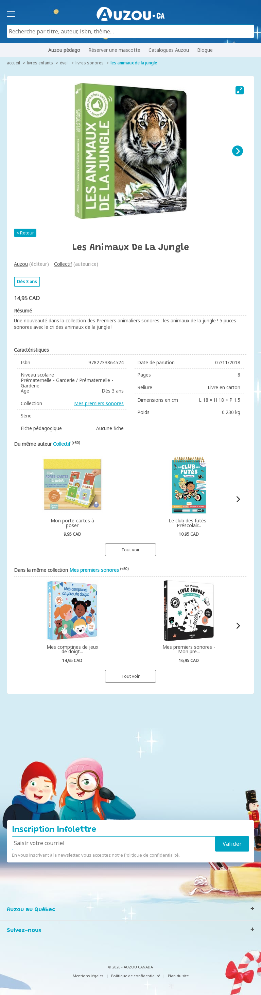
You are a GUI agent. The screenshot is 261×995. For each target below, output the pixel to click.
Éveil (64, 63)
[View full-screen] (240, 90)
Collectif (63, 264)
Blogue (205, 50)
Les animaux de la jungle (133, 63)
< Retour (25, 233)
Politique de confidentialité (151, 855)
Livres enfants (40, 63)
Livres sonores (89, 63)
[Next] (237, 151)
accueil (13, 63)
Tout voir (130, 550)
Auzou (21, 264)
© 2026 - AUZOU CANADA (130, 966)
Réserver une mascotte (114, 50)
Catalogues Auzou (169, 50)
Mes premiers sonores (99, 403)
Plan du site (178, 975)
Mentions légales (88, 975)
